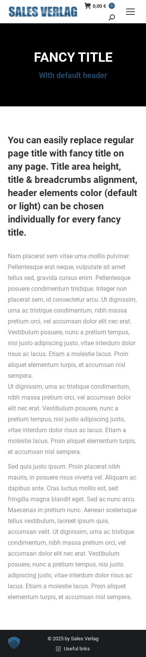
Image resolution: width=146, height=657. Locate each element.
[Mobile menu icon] (130, 11)
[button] (14, 643)
